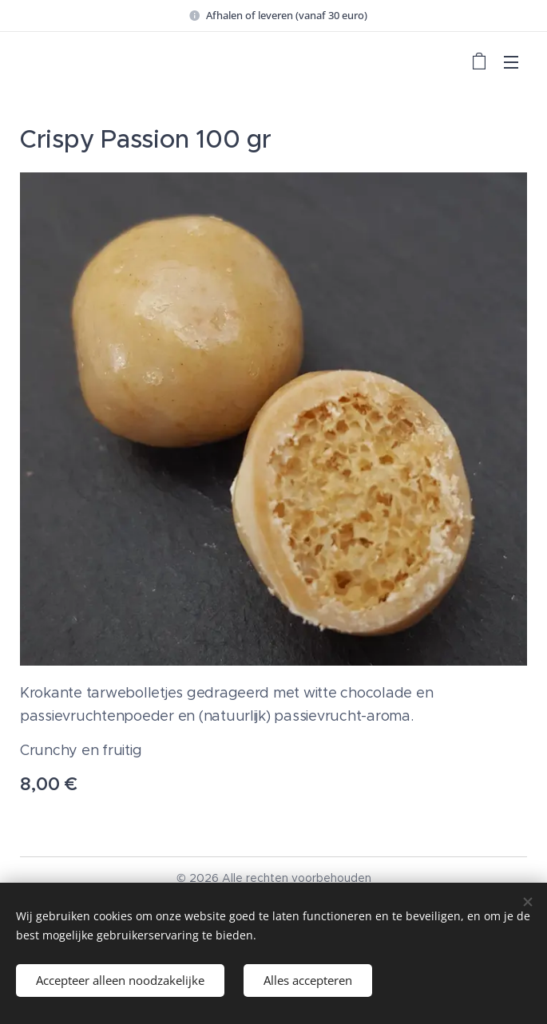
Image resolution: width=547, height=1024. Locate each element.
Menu (511, 62)
